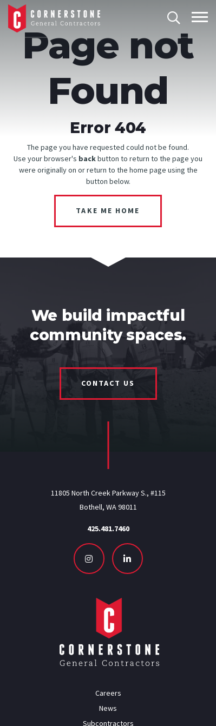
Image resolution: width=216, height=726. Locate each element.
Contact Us (108, 383)
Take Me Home (108, 210)
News (108, 708)
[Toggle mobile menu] (200, 17)
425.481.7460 (108, 528)
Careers (108, 693)
